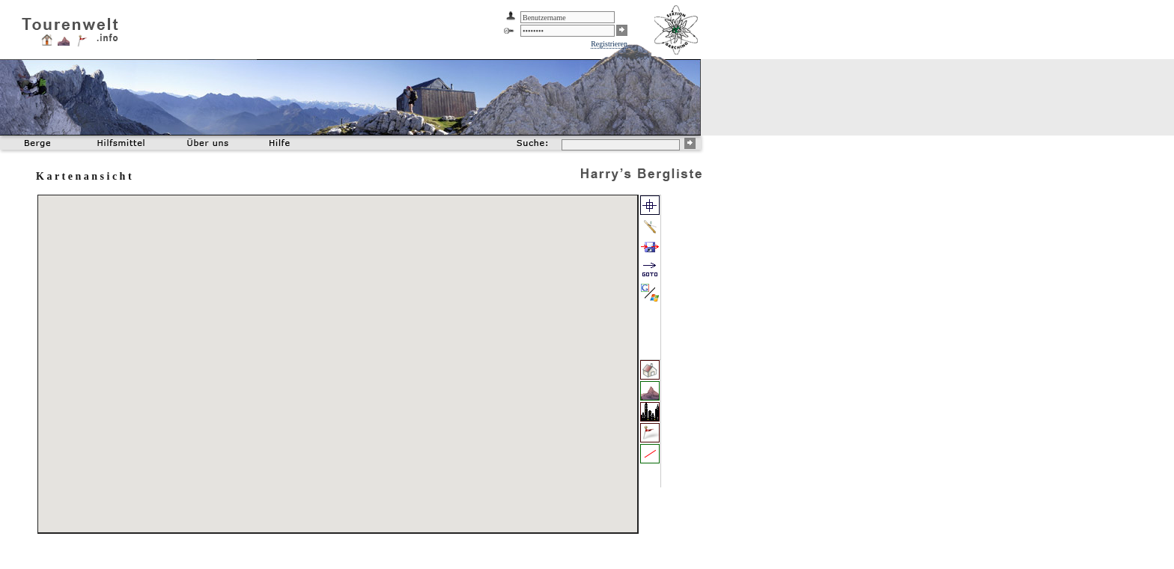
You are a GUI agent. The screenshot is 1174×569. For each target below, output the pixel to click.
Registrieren (609, 44)
